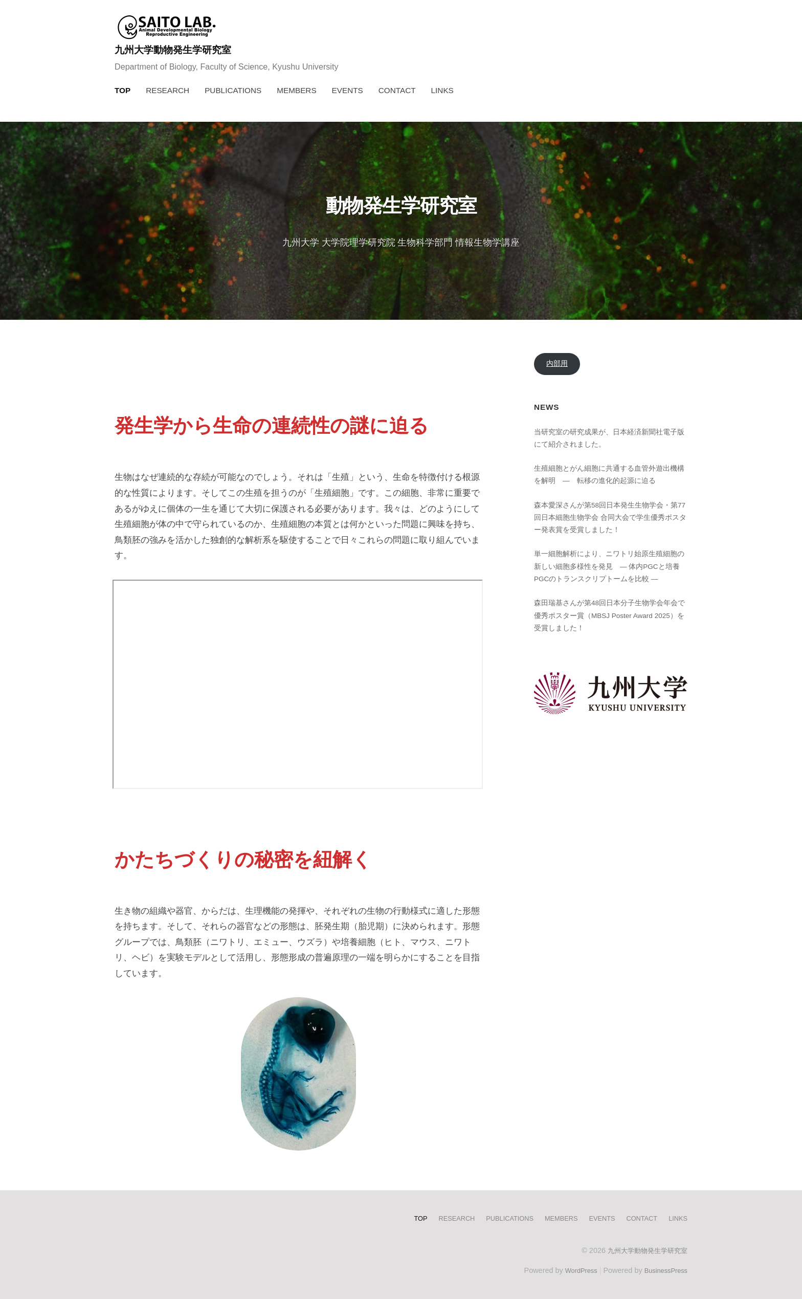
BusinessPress (663, 1270)
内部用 (557, 364)
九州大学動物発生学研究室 (182, 49)
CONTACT (397, 90)
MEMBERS (296, 90)
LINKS (442, 90)
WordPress (573, 1270)
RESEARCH (167, 90)
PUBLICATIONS (233, 90)
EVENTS (347, 90)
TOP (122, 90)
